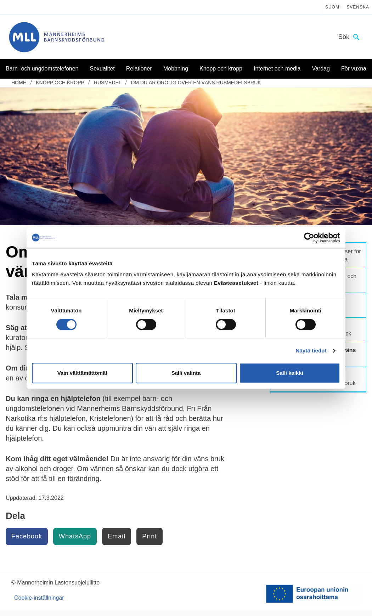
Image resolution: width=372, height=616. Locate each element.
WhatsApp (75, 536)
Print (149, 536)
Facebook (26, 536)
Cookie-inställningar (39, 598)
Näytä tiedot (311, 350)
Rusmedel (107, 82)
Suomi (333, 7)
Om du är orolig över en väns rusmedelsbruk (196, 82)
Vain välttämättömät (82, 373)
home (18, 82)
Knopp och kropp (60, 82)
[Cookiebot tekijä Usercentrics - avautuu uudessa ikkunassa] (309, 237)
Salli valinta (186, 373)
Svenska (357, 7)
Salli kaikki (289, 373)
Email (116, 536)
